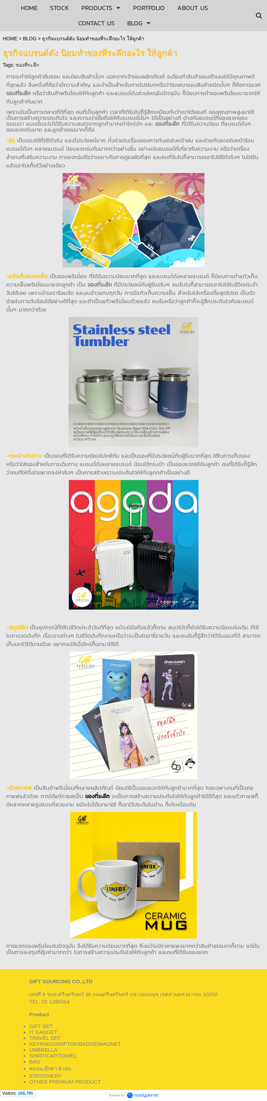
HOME (10, 38)
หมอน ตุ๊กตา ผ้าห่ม (50, 1068)
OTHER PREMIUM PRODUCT (65, 1082)
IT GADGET (43, 1032)
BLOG (30, 38)
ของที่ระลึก (27, 65)
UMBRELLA (43, 1050)
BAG (34, 1062)
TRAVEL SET (44, 1038)
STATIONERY (45, 1076)
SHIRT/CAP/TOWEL (53, 1056)
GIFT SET (40, 1026)
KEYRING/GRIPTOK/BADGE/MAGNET (75, 1044)
